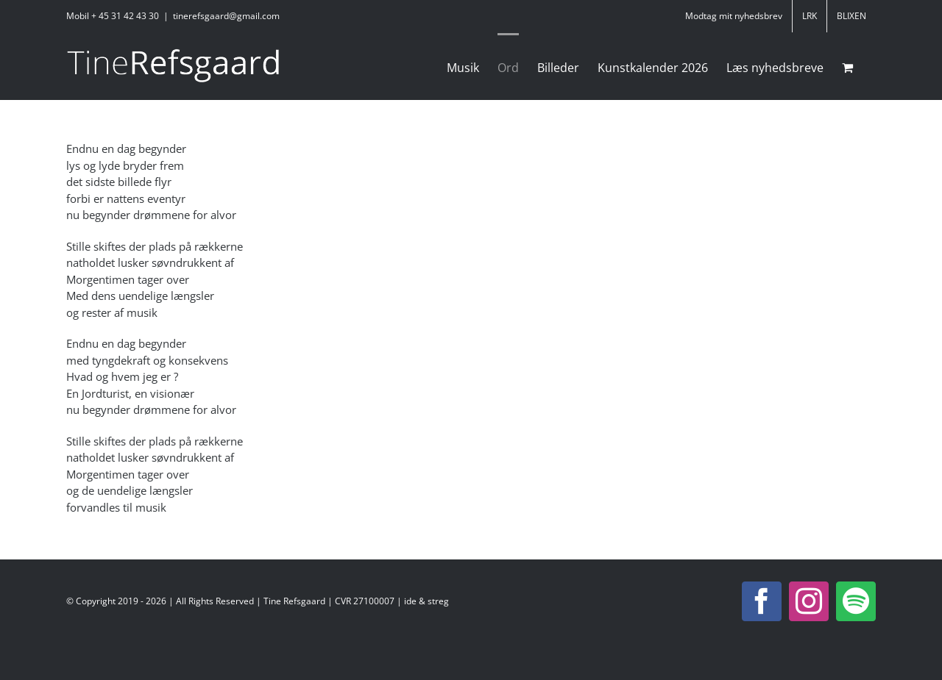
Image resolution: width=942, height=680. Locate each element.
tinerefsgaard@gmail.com (226, 16)
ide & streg (426, 601)
